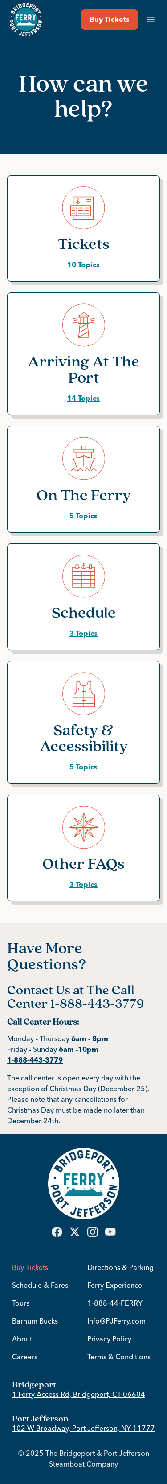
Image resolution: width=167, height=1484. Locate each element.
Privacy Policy (109, 1339)
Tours (20, 1303)
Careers (24, 1357)
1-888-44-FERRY (115, 1303)
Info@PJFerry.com (116, 1321)
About (22, 1339)
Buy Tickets (30, 1267)
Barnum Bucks (35, 1321)
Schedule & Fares (40, 1285)
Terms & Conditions (119, 1357)
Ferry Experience (114, 1285)
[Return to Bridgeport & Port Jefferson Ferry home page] (26, 20)
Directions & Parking (120, 1267)
